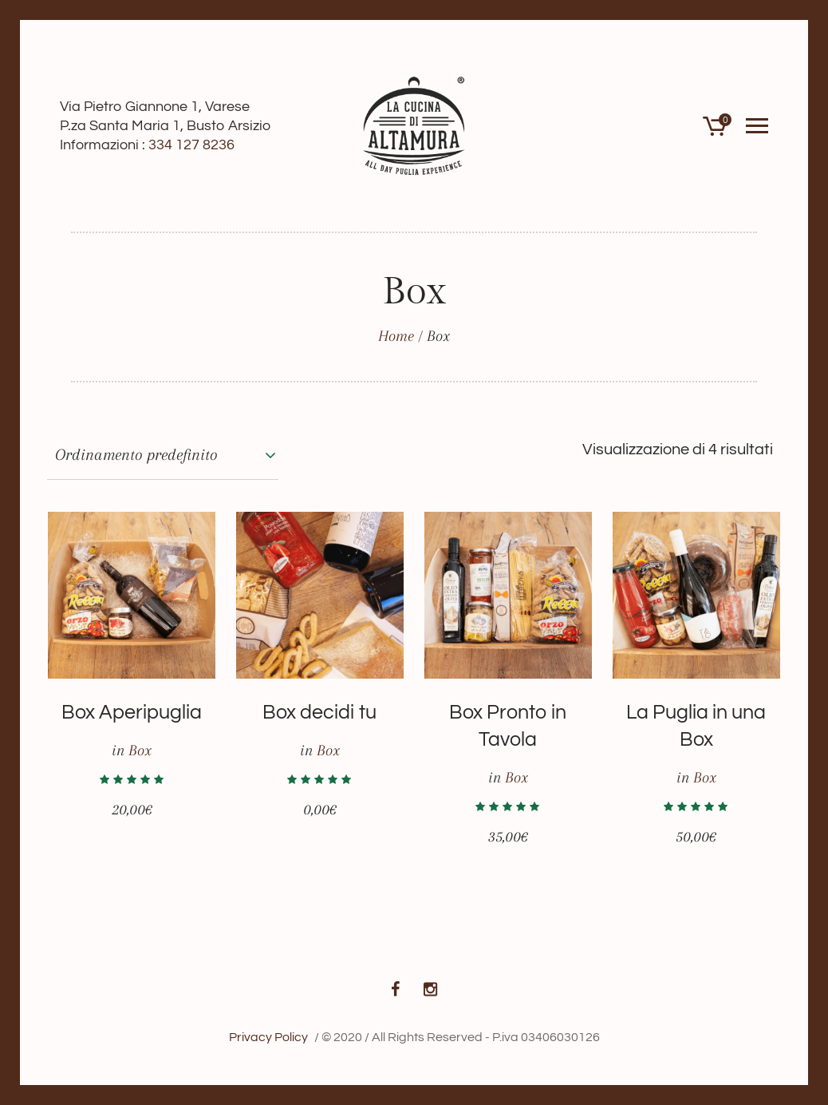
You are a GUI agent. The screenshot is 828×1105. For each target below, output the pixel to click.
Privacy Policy (268, 1037)
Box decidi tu (319, 712)
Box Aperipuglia (131, 712)
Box (140, 750)
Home (396, 336)
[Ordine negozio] (162, 455)
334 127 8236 (191, 144)
